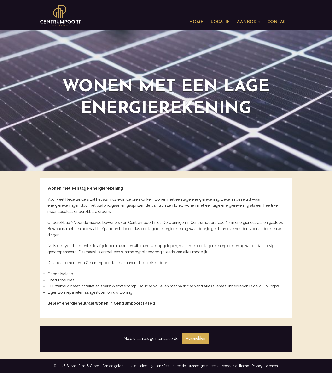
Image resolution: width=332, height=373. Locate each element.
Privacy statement (265, 366)
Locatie (220, 22)
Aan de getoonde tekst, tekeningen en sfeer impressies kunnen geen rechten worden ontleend (175, 366)
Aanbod (247, 22)
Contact (277, 22)
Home (196, 22)
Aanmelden (195, 339)
